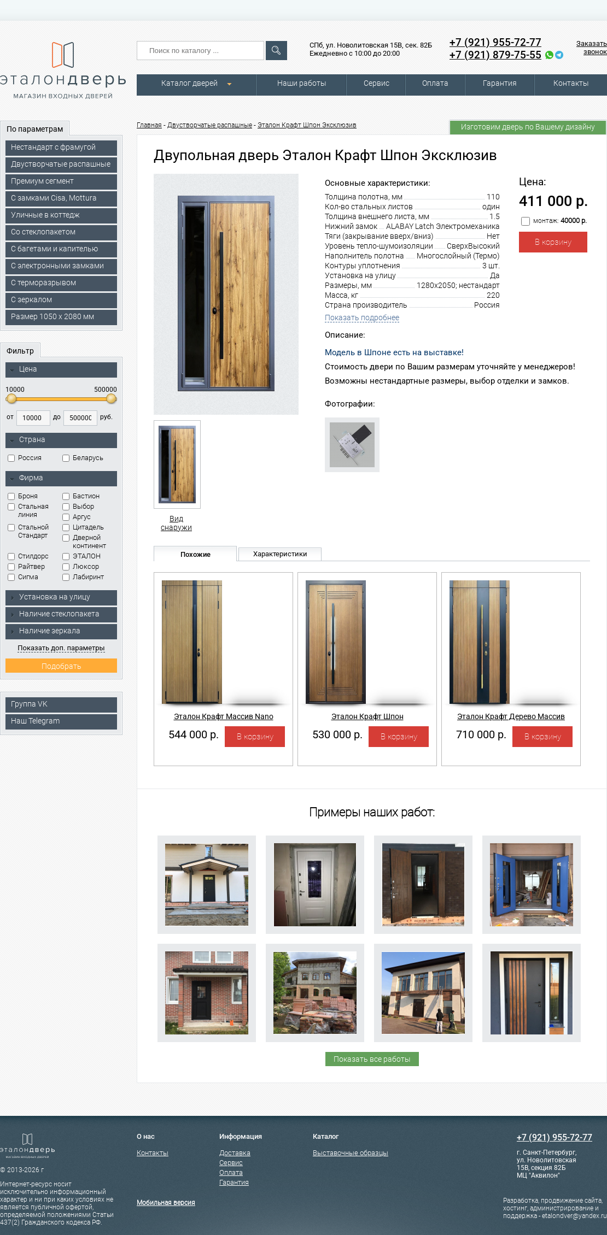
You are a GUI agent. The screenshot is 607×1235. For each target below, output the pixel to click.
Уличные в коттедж (45, 214)
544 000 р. (193, 734)
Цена (23, 369)
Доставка (234, 1153)
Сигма (23, 577)
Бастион (81, 496)
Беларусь (82, 458)
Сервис (376, 83)
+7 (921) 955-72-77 (495, 42)
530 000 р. (337, 734)
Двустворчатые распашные (60, 164)
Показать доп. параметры (60, 648)
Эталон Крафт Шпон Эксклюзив (307, 125)
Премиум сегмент (42, 181)
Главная (149, 125)
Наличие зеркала (44, 630)
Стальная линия (28, 510)
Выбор (78, 506)
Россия (25, 458)
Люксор (80, 566)
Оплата (435, 83)
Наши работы (301, 83)
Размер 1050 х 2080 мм (52, 316)
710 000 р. (481, 734)
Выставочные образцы (350, 1153)
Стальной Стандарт (28, 531)
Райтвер (26, 566)
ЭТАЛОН (81, 556)
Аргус (76, 517)
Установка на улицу (49, 596)
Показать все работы (372, 1059)
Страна (27, 440)
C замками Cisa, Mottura (54, 197)
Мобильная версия (166, 1203)
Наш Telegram (35, 720)
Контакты (571, 83)
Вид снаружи (176, 476)
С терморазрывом (43, 282)
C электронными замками (57, 265)
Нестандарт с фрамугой (53, 147)
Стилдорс (28, 556)
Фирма (26, 478)
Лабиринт (83, 577)
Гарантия (500, 83)
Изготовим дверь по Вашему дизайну (528, 126)
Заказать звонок (591, 47)
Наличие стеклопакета (54, 613)
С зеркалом (31, 299)
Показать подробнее (362, 317)
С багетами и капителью (54, 248)
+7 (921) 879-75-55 (495, 55)
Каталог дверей (189, 83)
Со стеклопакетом (43, 231)
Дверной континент (84, 541)
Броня (23, 496)
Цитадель (83, 527)
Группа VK (29, 703)
